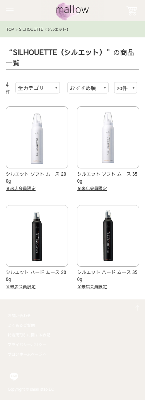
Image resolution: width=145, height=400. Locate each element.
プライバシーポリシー (27, 344)
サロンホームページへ (27, 354)
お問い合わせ (19, 315)
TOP (10, 29)
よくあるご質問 (21, 325)
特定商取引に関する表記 (29, 335)
